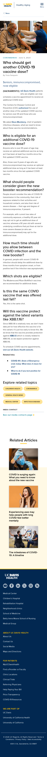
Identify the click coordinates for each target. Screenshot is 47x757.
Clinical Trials (9, 679)
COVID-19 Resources (12, 699)
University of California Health (16, 717)
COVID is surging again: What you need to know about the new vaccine (22, 477)
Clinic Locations (10, 674)
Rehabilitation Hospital (13, 603)
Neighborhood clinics (12, 608)
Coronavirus (10, 57)
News (8, 13)
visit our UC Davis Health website (18, 349)
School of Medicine (11, 613)
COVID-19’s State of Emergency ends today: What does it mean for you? (26, 363)
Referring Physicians (12, 684)
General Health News (14, 395)
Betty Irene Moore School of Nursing (19, 618)
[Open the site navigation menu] (42, 5)
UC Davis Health (27, 90)
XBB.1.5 (13, 335)
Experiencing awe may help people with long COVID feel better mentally (21, 516)
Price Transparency (11, 694)
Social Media (8, 646)
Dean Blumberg (19, 122)
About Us (7, 636)
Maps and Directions (12, 651)
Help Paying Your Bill (12, 689)
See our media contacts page (17, 414)
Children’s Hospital (11, 598)
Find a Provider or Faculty (14, 669)
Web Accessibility (34, 739)
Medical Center (12, 402)
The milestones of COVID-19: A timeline (23, 553)
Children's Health (13, 389)
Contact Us (8, 641)
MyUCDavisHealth (11, 664)
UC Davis (7, 712)
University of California (13, 722)
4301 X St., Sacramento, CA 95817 (23, 743)
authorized (23, 107)
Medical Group (9, 623)
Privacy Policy (21, 739)
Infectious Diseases (32, 402)
